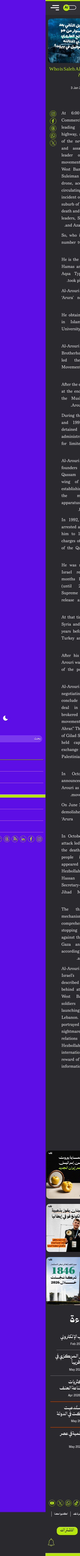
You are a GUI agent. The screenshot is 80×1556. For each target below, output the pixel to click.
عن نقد (71, 1519)
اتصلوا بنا (57, 1519)
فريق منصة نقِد (49, 1370)
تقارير (61, 1514)
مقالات (73, 1514)
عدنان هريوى (50, 1344)
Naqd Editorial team (55, 88)
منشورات (47, 1514)
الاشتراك (22, 1530)
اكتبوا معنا (15, 1514)
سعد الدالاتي (51, 1421)
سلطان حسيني (49, 1395)
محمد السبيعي (49, 1447)
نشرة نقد (32, 1514)
